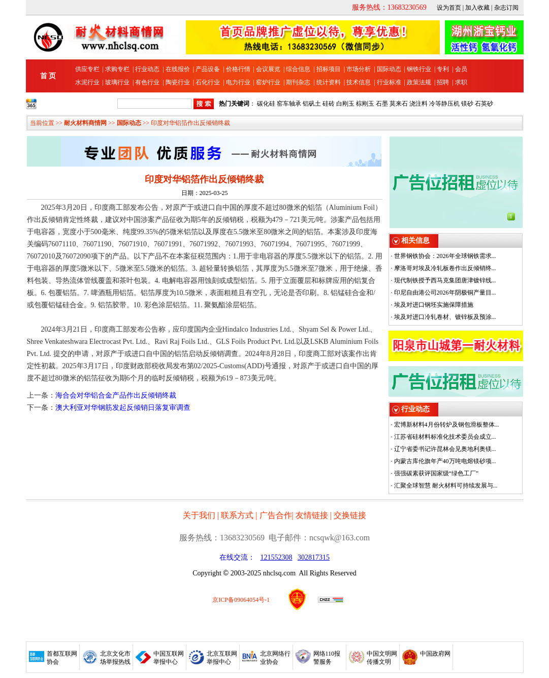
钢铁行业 (419, 69)
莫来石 (399, 103)
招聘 (443, 82)
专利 (443, 69)
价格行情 (238, 69)
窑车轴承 (289, 103)
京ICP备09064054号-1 (241, 599)
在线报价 (178, 69)
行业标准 (389, 82)
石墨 (382, 103)
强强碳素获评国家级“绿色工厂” (436, 473)
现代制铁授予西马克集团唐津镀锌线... (445, 280)
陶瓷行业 (178, 82)
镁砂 (467, 103)
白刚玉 (345, 103)
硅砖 (328, 103)
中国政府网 (435, 653)
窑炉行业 (268, 82)
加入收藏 (477, 7)
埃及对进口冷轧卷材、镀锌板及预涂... (445, 316)
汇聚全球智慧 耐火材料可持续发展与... (446, 485)
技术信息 (358, 82)
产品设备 (208, 69)
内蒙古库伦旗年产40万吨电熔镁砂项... (445, 461)
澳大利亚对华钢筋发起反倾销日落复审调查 (122, 407)
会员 (461, 69)
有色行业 (147, 82)
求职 (461, 82)
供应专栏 (87, 69)
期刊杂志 (298, 82)
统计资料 (328, 82)
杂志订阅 (506, 7)
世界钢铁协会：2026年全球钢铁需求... (445, 256)
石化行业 (208, 82)
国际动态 (389, 69)
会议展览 (268, 69)
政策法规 (419, 82)
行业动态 (147, 69)
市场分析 (358, 69)
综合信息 (298, 69)
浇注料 (418, 103)
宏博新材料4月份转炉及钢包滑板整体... (446, 424)
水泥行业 (87, 82)
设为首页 (449, 7)
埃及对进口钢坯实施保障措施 (433, 304)
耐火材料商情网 (85, 122)
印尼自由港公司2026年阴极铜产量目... (445, 292)
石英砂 (484, 103)
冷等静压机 (444, 103)
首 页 (48, 76)
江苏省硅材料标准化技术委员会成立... (445, 436)
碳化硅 (266, 103)
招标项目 (328, 69)
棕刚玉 (365, 103)
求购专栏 (117, 69)
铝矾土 (312, 103)
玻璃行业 (117, 82)
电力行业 (238, 82)
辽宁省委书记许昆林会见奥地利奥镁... (445, 449)
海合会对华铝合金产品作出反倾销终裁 (115, 395)
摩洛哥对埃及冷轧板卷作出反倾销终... (445, 268)
